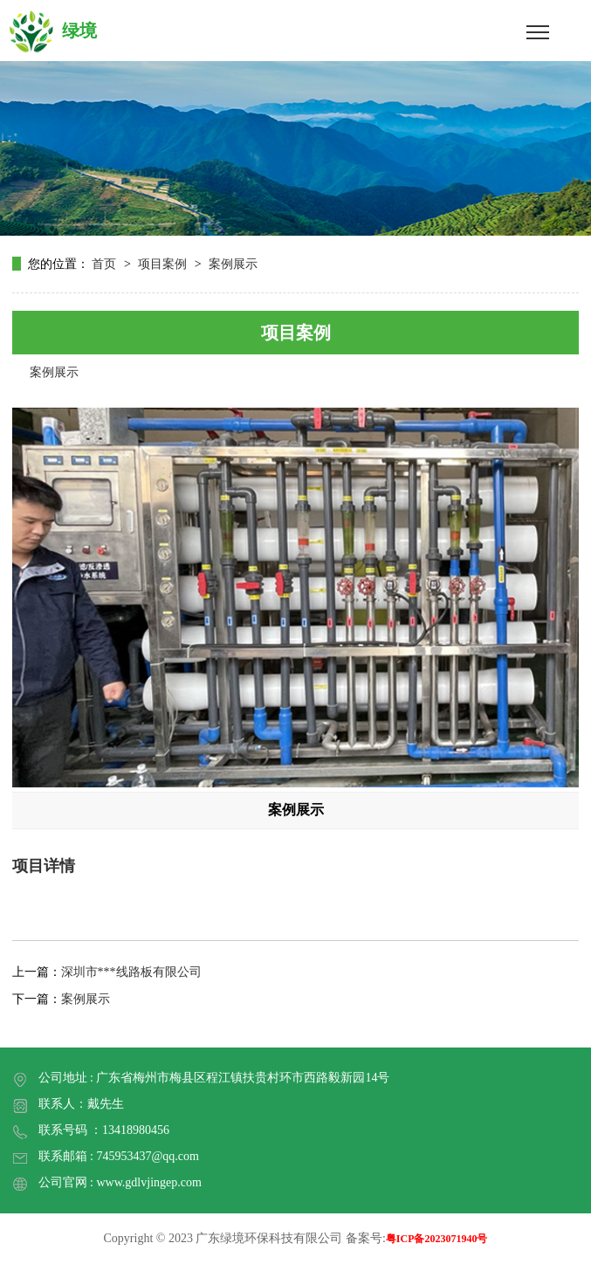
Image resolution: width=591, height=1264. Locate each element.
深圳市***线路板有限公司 (131, 972)
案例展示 (233, 264)
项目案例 (162, 264)
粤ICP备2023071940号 (437, 1239)
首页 (106, 264)
